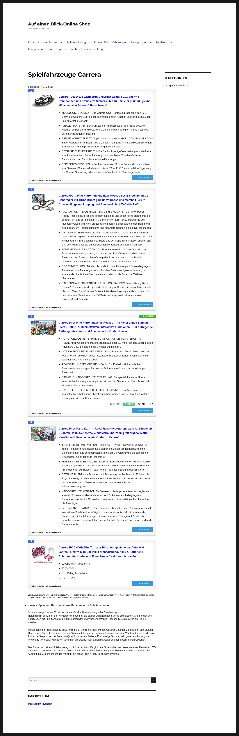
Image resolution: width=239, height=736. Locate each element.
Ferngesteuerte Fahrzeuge (45, 49)
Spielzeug (161, 42)
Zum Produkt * (144, 177)
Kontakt (47, 704)
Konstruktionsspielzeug (43, 42)
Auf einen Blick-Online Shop (59, 24)
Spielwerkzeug (76, 42)
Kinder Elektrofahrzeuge (110, 42)
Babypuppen (138, 42)
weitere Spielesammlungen (88, 49)
